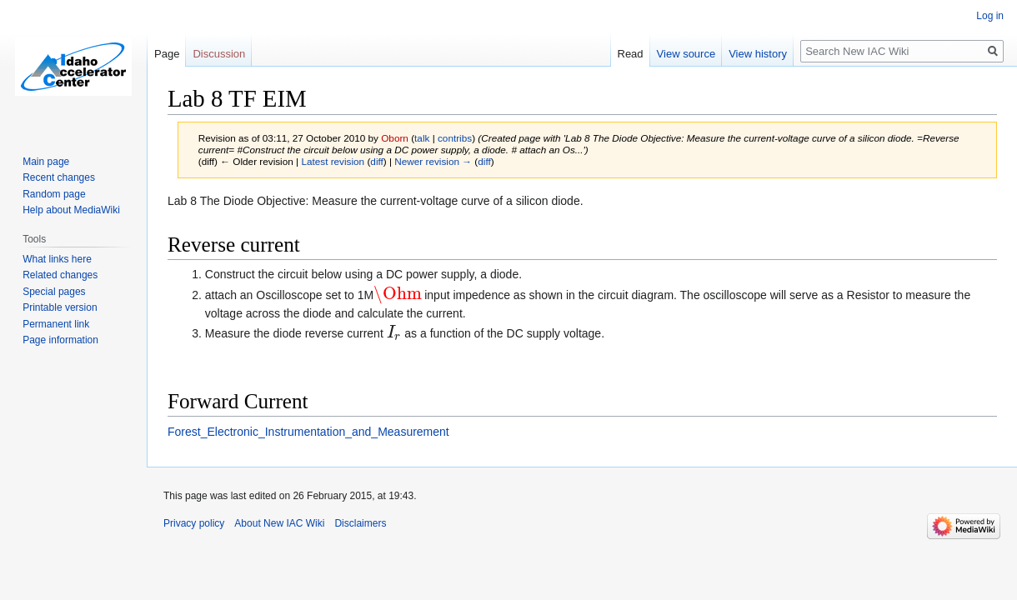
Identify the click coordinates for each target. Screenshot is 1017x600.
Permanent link (56, 324)
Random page (54, 194)
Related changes (60, 275)
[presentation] (397, 295)
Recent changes (59, 177)
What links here (57, 259)
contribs (455, 137)
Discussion (219, 54)
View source (686, 54)
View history (758, 54)
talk (421, 137)
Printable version (60, 307)
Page (166, 54)
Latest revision (332, 161)
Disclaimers (360, 523)
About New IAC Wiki (279, 523)
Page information (60, 340)
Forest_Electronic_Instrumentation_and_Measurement (308, 431)
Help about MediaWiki (71, 210)
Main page (46, 162)
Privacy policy (193, 523)
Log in (990, 16)
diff (376, 161)
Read (631, 54)
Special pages (54, 292)
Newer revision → (433, 161)
